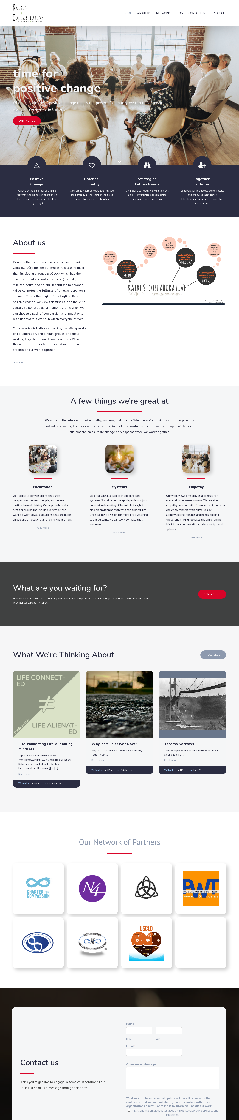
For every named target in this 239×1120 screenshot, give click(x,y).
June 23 (197, 770)
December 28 (54, 783)
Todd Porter (36, 783)
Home (127, 13)
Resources (218, 13)
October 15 (126, 770)
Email (131, 1046)
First (128, 1038)
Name (131, 1024)
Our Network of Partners (119, 842)
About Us (143, 13)
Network (163, 13)
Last (158, 1038)
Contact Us (196, 13)
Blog (179, 13)
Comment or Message (142, 1064)
